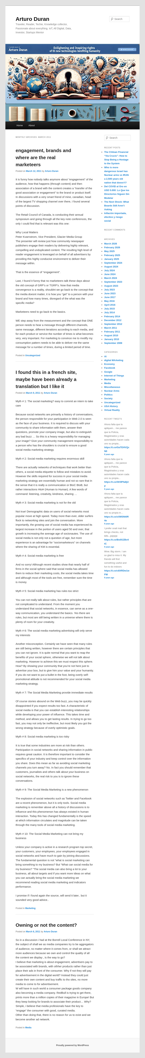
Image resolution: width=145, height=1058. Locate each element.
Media (28, 1027)
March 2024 (110, 278)
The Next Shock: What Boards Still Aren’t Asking (116, 205)
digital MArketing (113, 360)
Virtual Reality (112, 410)
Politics (108, 394)
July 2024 (109, 270)
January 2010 (111, 339)
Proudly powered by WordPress (72, 1045)
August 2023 (111, 285)
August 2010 (111, 335)
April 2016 (109, 304)
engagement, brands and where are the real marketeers (43, 157)
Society (108, 398)
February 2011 (112, 331)
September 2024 (113, 262)
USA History (111, 406)
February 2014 (112, 316)
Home (20, 125)
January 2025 (111, 259)
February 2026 (112, 247)
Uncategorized (32, 355)
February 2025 (112, 255)
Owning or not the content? (46, 925)
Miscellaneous (112, 387)
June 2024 (110, 274)
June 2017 (110, 297)
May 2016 (109, 301)
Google (108, 371)
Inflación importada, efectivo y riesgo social (115, 217)
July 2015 (109, 308)
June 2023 (110, 293)
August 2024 (111, 266)
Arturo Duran (32, 19)
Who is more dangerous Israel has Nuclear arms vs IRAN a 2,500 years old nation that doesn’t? (116, 175)
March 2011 (110, 327)
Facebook (109, 367)
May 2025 (109, 251)
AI (105, 356)
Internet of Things (114, 375)
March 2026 (110, 243)
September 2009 (113, 343)
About (32, 125)
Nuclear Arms (111, 390)
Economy (109, 364)
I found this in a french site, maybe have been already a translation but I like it (46, 379)
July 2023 (109, 289)
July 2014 (109, 312)
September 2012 (113, 324)
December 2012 (112, 320)
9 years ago (109, 454)
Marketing (30, 908)
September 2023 (113, 281)
